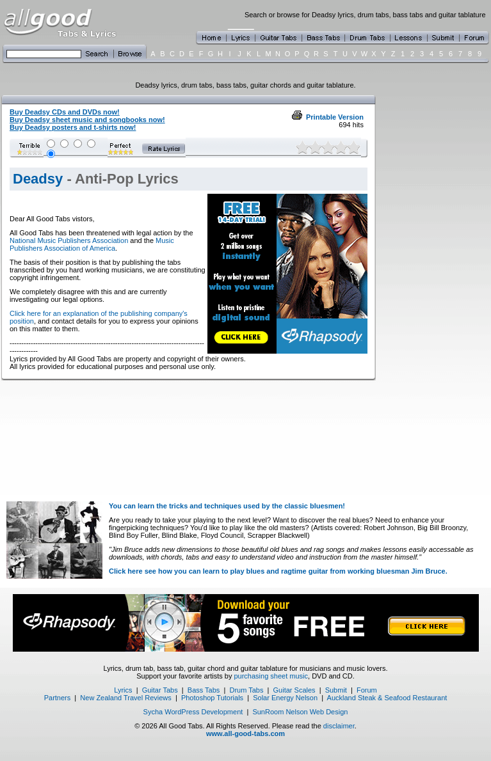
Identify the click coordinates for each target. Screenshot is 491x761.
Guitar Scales (294, 690)
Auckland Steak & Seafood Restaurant (387, 698)
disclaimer (339, 726)
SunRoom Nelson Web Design (300, 712)
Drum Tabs (246, 690)
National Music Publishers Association (69, 240)
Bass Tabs (204, 690)
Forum (367, 690)
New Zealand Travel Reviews (125, 698)
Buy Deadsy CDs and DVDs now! (65, 112)
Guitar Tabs (160, 690)
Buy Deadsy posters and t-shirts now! (73, 127)
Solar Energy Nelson (285, 698)
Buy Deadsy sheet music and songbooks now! (87, 119)
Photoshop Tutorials (212, 698)
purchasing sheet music (271, 676)
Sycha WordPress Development (193, 712)
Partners (57, 698)
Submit (336, 690)
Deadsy (38, 179)
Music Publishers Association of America (92, 244)
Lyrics (123, 690)
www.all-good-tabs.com (245, 733)
